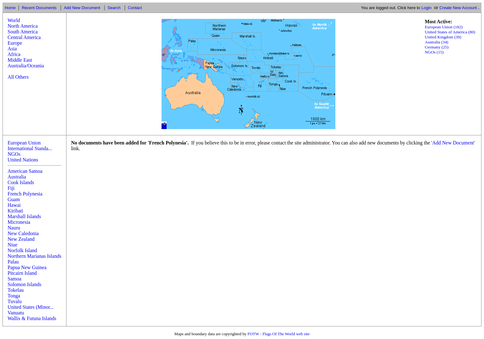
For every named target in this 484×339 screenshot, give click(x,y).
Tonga (14, 295)
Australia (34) (436, 42)
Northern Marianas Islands (34, 256)
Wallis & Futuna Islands (32, 318)
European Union (24, 142)
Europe (15, 43)
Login (426, 7)
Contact (135, 7)
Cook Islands (21, 182)
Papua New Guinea (27, 267)
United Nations (23, 159)
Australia (17, 176)
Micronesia (19, 222)
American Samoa (25, 171)
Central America (24, 37)
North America (23, 26)
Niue (12, 244)
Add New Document (82, 7)
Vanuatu (16, 312)
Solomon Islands (24, 284)
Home (10, 7)
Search (113, 7)
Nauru (14, 227)
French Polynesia (25, 193)
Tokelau (16, 290)
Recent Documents (39, 7)
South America (23, 31)
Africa (14, 54)
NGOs (14, 154)
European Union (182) (444, 27)
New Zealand (21, 239)
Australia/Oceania (26, 65)
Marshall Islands (24, 216)
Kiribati (15, 210)
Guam (14, 199)
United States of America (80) (450, 32)
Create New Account (458, 7)
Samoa (14, 278)
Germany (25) (436, 47)
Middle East (20, 60)
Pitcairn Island (22, 273)
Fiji (11, 188)
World (14, 20)
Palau (13, 261)
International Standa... (30, 148)
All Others (18, 77)
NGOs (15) (434, 52)
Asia (12, 48)
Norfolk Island (22, 250)
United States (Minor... (31, 307)
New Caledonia (23, 233)
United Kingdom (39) (443, 37)
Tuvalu (15, 301)
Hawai (14, 205)
